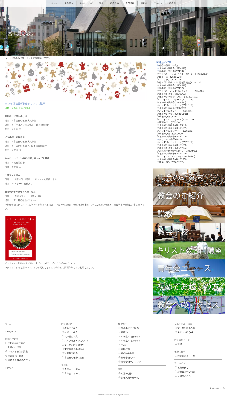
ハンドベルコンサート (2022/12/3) (176, 105)
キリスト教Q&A (185, 332)
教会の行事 (18, 58)
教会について (86, 3)
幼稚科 (124, 332)
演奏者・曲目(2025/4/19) (171, 88)
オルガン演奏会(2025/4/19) (172, 85)
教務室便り (183, 367)
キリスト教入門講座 (18, 351)
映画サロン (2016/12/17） (172, 162)
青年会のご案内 (72, 369)
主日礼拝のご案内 (17, 343)
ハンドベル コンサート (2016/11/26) (177, 156)
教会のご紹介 (71, 328)
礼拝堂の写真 (71, 336)
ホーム (54, 3)
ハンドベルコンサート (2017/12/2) (176, 142)
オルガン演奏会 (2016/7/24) (173, 153)
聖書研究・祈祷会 (17, 356)
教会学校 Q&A (128, 357)
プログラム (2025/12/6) (170, 79)
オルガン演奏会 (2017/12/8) (173, 145)
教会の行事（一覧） (169, 65)
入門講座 (129, 3)
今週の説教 (126, 373)
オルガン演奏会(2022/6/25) (172, 108)
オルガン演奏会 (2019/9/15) (173, 125)
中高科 (124, 345)
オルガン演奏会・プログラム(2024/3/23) (179, 96)
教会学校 (114, 3)
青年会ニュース (72, 373)
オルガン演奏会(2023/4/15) (172, 102)
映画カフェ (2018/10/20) (171, 133)
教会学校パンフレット (132, 361)
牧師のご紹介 (71, 332)
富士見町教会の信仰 (74, 357)
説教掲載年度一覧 (130, 377)
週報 (180, 344)
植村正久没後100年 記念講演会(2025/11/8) (180, 82)
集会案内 (68, 3)
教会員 (172, 3)
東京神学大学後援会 (74, 349)
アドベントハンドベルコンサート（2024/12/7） (183, 91)
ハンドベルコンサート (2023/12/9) (176, 99)
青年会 (144, 3)
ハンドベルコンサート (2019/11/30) (176, 119)
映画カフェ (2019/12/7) (170, 116)
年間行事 (125, 349)
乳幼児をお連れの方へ (19, 360)
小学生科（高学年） (131, 340)
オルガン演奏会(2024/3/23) (172, 94)
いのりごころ (184, 376)
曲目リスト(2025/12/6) (170, 77)
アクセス (158, 3)
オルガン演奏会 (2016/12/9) (173, 159)
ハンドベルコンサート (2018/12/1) (176, 131)
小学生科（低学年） (131, 336)
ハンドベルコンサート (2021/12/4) (176, 111)
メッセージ (10, 331)
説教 (101, 3)
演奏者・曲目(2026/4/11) (171, 71)
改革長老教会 (71, 353)
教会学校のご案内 (130, 328)
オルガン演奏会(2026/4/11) (172, 68)
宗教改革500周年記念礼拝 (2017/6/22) (178, 150)
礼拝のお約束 (127, 353)
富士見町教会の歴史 (74, 345)
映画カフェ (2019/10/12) (171, 122)
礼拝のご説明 (14, 347)
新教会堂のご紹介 (186, 371)
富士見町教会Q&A (186, 328)
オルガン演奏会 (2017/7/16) (173, 148)
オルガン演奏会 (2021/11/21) (173, 113)
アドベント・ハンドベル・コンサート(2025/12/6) (183, 74)
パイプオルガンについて (76, 340)
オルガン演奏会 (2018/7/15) (173, 136)
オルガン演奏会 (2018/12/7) (173, 128)
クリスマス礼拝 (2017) (170, 139)
